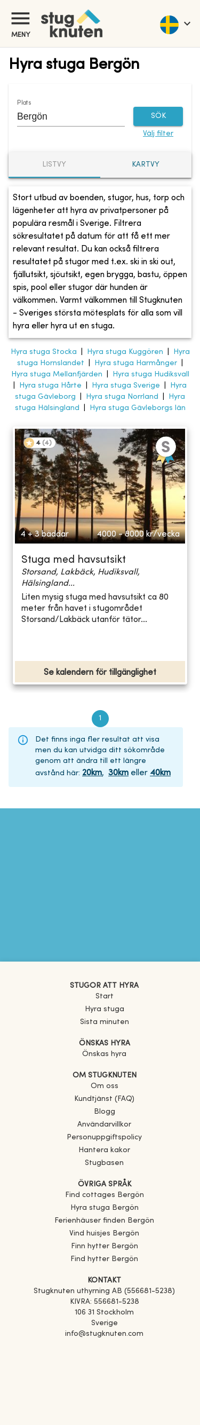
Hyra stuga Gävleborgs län (138, 408)
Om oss (104, 1086)
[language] (174, 23)
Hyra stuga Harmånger (135, 363)
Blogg (104, 1111)
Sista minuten (104, 1022)
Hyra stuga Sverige (126, 385)
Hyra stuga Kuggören (125, 352)
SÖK (158, 117)
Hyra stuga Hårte (50, 385)
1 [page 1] (100, 718)
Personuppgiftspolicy (104, 1137)
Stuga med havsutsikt (73, 560)
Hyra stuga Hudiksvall (151, 374)
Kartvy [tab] (145, 164)
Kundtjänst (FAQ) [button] (104, 1099)
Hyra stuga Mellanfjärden (56, 374)
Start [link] (104, 996)
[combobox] (63, 117)
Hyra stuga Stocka (44, 352)
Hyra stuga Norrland (122, 396)
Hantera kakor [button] (104, 1150)
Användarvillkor (104, 1124)
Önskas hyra (104, 1054)
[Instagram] (104, 1364)
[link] (104, 1195)
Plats (24, 102)
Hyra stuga (104, 1009)
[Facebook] (104, 1349)
